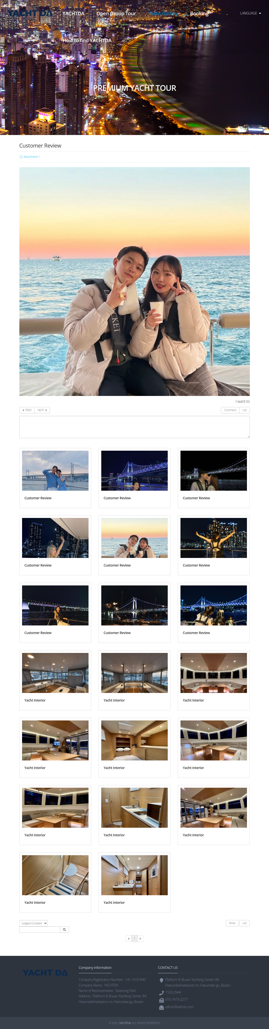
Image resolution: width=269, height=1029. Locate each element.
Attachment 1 (29, 157)
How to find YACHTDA (87, 40)
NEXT (42, 410)
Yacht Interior (35, 700)
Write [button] (232, 923)
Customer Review (38, 498)
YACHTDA (73, 13)
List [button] (244, 923)
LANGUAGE (250, 13)
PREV (27, 410)
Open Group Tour (116, 13)
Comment (230, 410)
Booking (199, 13)
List (244, 410)
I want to (243, 401)
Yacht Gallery (163, 13)
